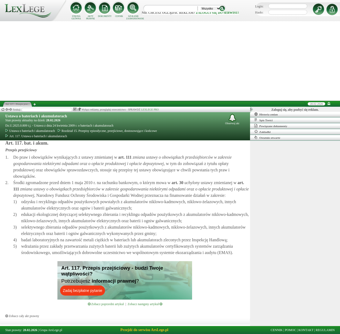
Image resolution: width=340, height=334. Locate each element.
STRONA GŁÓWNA (76, 17)
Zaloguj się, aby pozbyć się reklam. (295, 110)
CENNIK (119, 16)
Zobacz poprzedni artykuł (106, 304)
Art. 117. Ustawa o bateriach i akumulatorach (36, 136)
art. (124, 157)
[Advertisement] (170, 61)
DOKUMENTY (105, 16)
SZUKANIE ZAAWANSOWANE (133, 17)
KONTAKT (306, 330)
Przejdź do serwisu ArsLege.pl (144, 330)
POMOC (290, 330)
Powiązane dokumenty (270, 126)
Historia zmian (266, 114)
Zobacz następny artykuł (145, 304)
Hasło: (259, 12)
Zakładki (262, 131)
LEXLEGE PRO (150, 109)
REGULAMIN (325, 330)
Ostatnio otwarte (267, 137)
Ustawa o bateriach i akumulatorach (36, 116)
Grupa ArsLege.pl (50, 330)
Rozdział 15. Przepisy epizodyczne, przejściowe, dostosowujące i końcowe (107, 131)
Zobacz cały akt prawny (22, 316)
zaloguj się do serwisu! (217, 13)
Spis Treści (263, 120)
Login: (259, 6)
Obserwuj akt (232, 119)
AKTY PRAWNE (90, 17)
